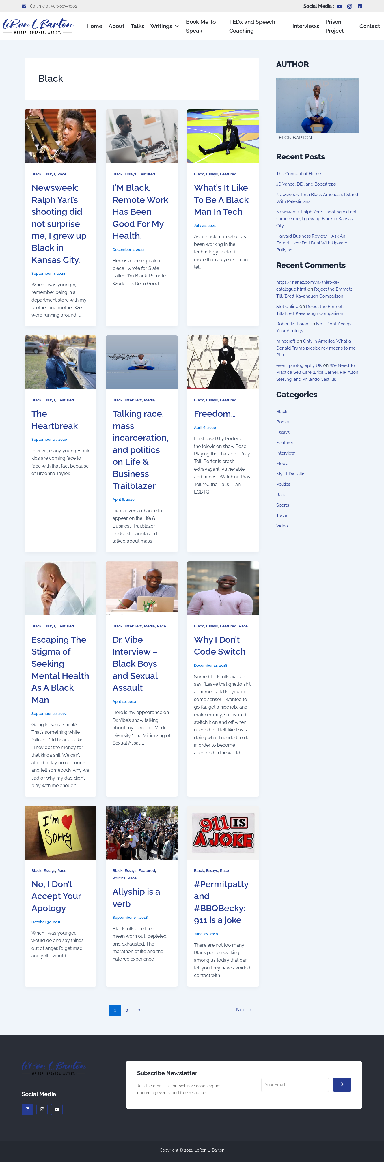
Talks (134, 26)
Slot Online (287, 306)
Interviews (306, 26)
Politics (119, 878)
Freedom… (216, 413)
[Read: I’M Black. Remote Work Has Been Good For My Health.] (142, 136)
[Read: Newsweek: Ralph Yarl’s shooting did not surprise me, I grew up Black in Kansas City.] (60, 136)
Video (282, 525)
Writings (159, 26)
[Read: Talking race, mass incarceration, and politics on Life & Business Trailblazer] (142, 362)
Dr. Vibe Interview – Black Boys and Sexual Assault (137, 663)
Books (283, 422)
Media (151, 400)
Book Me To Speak (192, 25)
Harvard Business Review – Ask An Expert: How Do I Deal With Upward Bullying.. (314, 243)
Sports (283, 505)
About (115, 26)
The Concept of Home (300, 173)
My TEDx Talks (291, 474)
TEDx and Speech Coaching (246, 25)
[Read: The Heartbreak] (60, 362)
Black (36, 174)
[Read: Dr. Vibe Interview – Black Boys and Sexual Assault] (142, 588)
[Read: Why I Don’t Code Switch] (223, 588)
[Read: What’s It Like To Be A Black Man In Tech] (223, 136)
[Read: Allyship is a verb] (142, 832)
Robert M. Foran (293, 323)
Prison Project (333, 25)
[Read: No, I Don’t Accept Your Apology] (60, 832)
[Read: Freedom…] (223, 362)
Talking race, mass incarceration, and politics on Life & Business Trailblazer (141, 449)
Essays (50, 174)
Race (64, 174)
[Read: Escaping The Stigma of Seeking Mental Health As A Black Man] (60, 588)
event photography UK (300, 365)
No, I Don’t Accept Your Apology (57, 896)
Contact (372, 26)
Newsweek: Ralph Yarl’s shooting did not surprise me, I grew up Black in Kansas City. (58, 223)
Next (242, 1010)
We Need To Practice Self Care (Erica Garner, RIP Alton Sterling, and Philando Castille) (317, 372)
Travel (283, 515)
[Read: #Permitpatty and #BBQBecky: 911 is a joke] (223, 832)
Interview (134, 400)
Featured (149, 174)
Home (95, 26)
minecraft (286, 341)
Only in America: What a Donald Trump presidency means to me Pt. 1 (315, 348)
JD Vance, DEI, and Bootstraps (308, 184)
